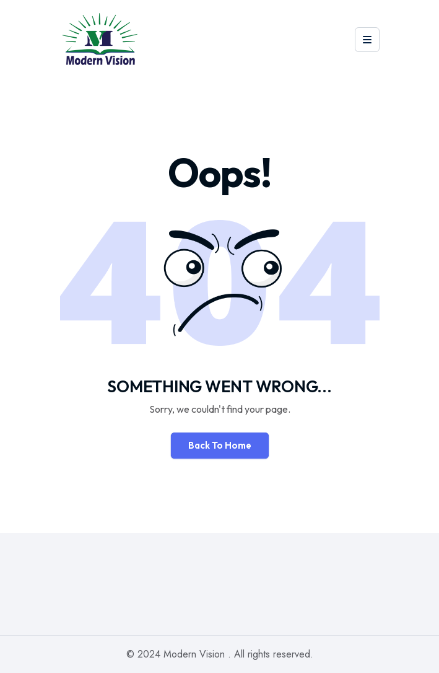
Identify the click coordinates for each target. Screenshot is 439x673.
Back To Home (219, 445)
